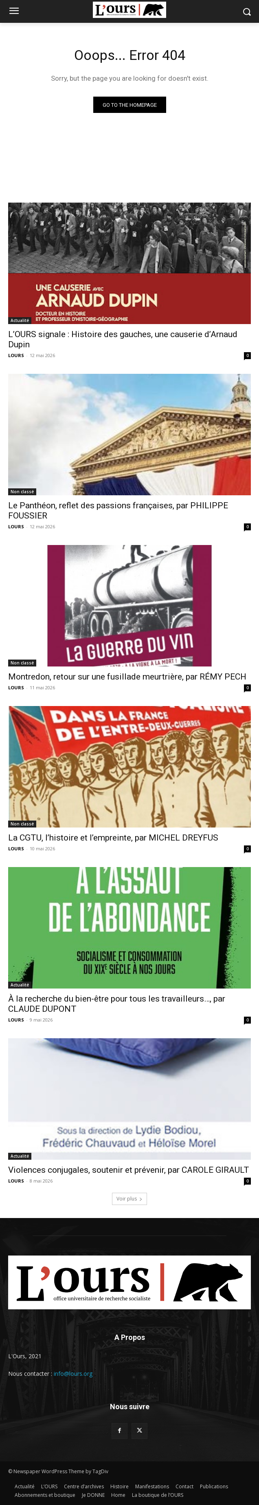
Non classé (22, 491)
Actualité (20, 320)
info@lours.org (73, 1373)
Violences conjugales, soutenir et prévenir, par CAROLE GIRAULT (128, 1170)
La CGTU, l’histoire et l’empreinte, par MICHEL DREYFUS (113, 838)
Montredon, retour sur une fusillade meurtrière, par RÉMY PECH (127, 677)
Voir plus (129, 1198)
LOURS (16, 355)
